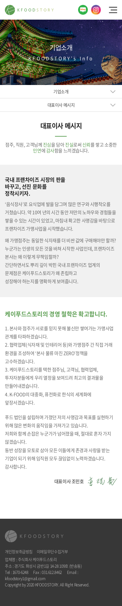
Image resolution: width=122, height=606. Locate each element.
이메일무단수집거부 (52, 552)
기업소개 (60, 91)
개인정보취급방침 (19, 552)
